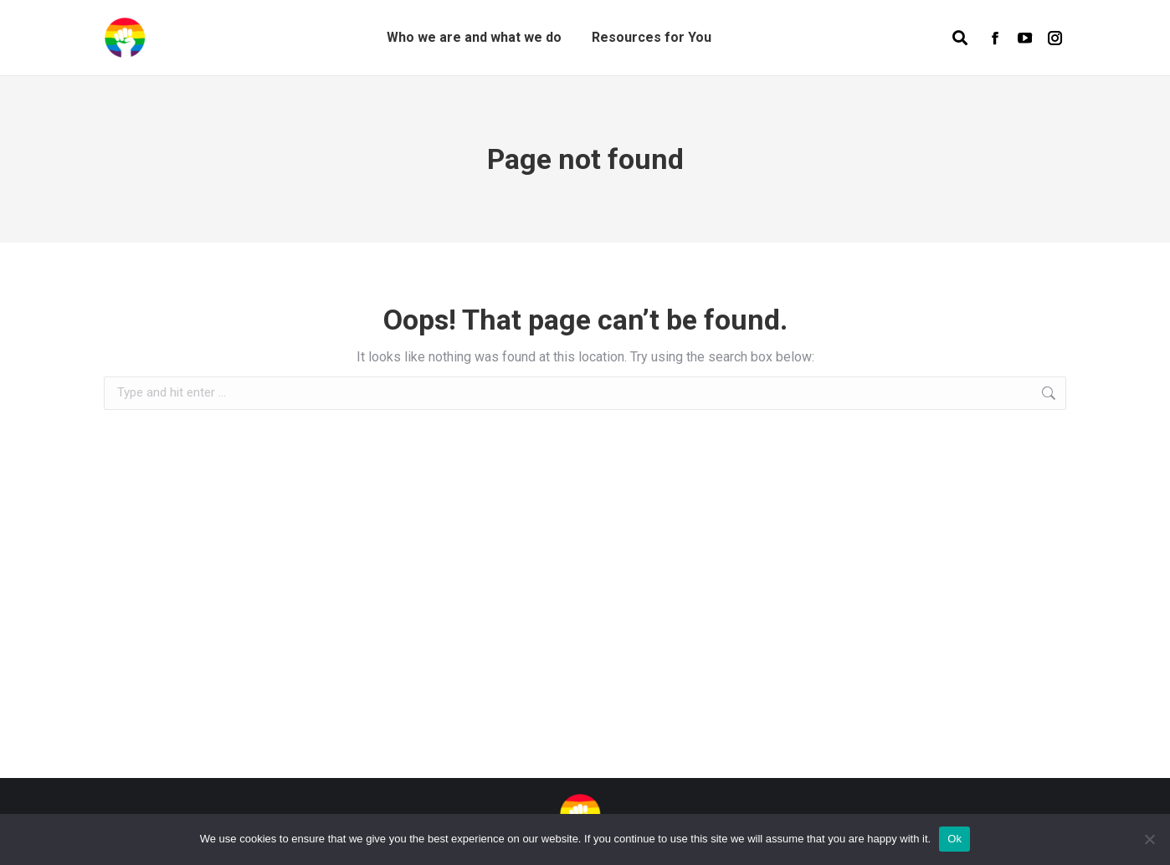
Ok (954, 838)
